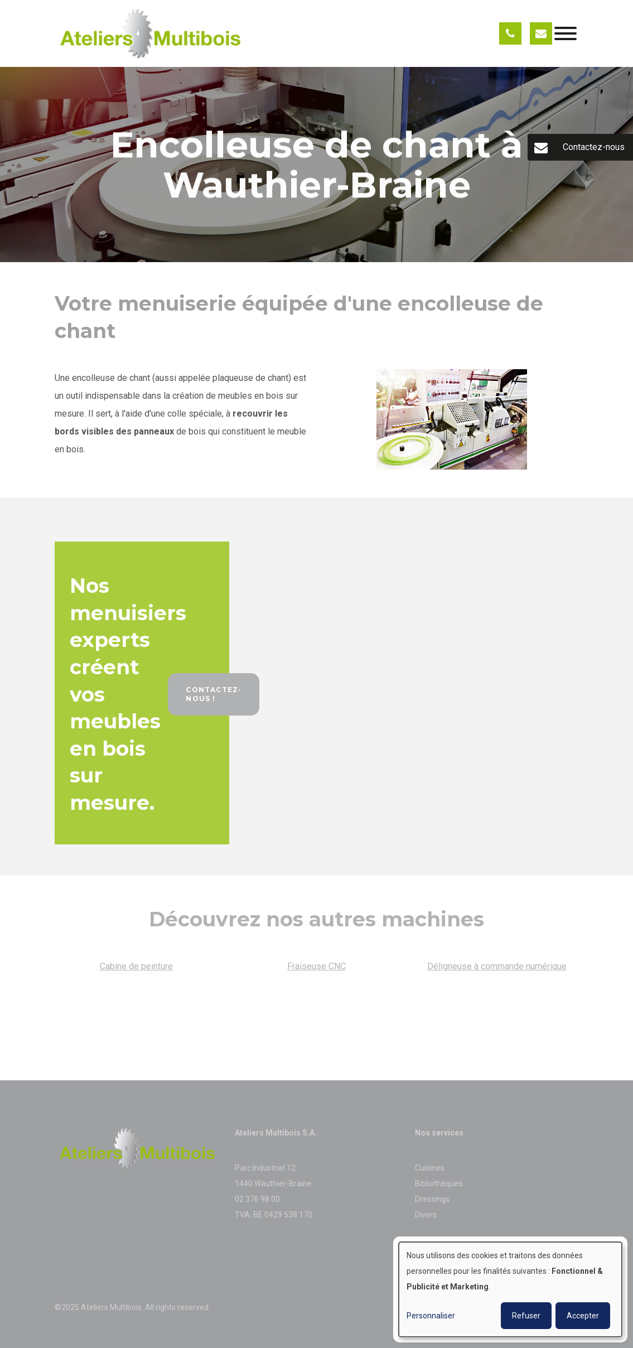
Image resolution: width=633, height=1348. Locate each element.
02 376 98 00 (257, 1199)
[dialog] (510, 1289)
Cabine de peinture (136, 969)
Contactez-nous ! (213, 697)
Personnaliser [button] (431, 1315)
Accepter (583, 1315)
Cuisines (430, 1167)
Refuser (526, 1315)
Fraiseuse (307, 969)
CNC (337, 969)
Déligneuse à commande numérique (497, 969)
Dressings (432, 1199)
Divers (426, 1214)
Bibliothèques (439, 1183)
